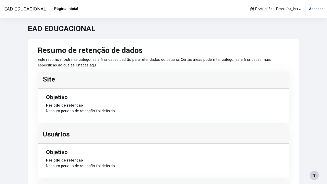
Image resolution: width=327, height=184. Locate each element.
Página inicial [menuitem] (66, 8)
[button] (276, 9)
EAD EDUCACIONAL (25, 9)
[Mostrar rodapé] (314, 175)
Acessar (316, 9)
